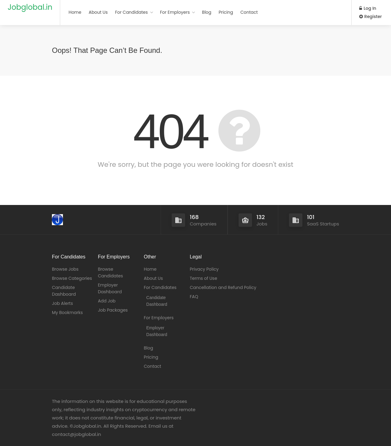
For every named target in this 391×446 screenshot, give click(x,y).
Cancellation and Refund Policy (223, 287)
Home (74, 12)
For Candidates (131, 12)
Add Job (106, 301)
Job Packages (113, 310)
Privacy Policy (204, 269)
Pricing (226, 12)
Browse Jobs (65, 269)
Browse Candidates (110, 272)
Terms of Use (203, 278)
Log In (367, 8)
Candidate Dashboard (64, 290)
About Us (98, 12)
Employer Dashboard (110, 288)
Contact (249, 12)
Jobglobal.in (30, 7)
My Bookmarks (67, 312)
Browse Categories (72, 278)
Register (370, 16)
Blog (206, 12)
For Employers (175, 12)
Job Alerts (62, 303)
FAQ (194, 297)
